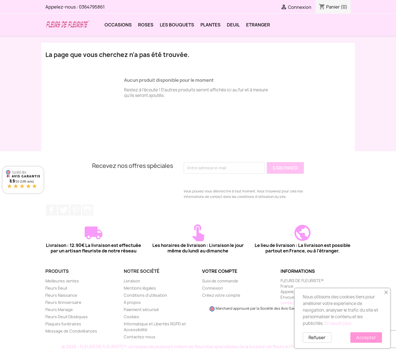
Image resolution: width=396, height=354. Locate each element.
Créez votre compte (221, 295)
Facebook (51, 210)
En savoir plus (337, 323)
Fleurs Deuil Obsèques (66, 316)
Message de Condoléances (71, 331)
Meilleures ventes (62, 281)
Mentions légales (140, 288)
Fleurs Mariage (59, 309)
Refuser (317, 337)
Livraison (132, 281)
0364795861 (92, 7)
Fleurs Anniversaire (63, 302)
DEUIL (233, 25)
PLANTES (210, 25)
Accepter (366, 337)
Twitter (63, 210)
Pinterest (75, 210)
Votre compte (219, 271)
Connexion (212, 288)
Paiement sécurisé (141, 309)
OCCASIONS (118, 25)
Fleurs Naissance (61, 295)
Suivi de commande (220, 281)
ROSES (145, 25)
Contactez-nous (139, 336)
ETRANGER (258, 25)
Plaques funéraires (63, 323)
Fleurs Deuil (56, 288)
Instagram (87, 210)
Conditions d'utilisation (145, 295)
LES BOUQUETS (177, 25)
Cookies (131, 316)
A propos (132, 302)
